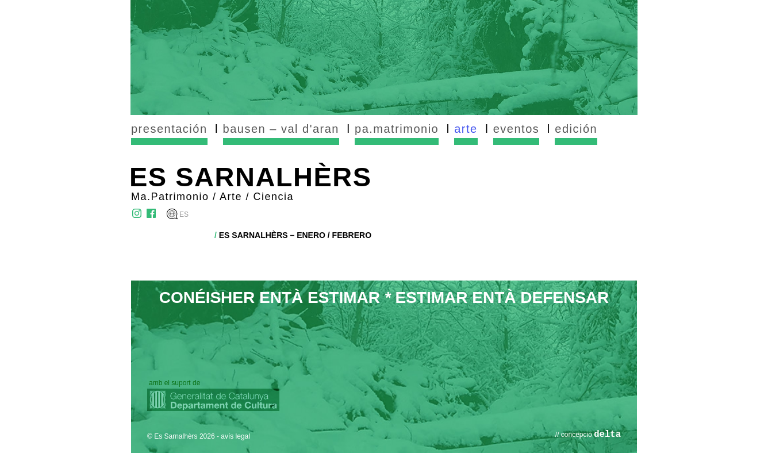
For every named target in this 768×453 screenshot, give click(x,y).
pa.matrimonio (397, 128)
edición (576, 128)
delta (607, 434)
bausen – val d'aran (281, 128)
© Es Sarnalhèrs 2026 (181, 436)
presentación (169, 128)
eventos (516, 128)
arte (465, 128)
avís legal (235, 436)
